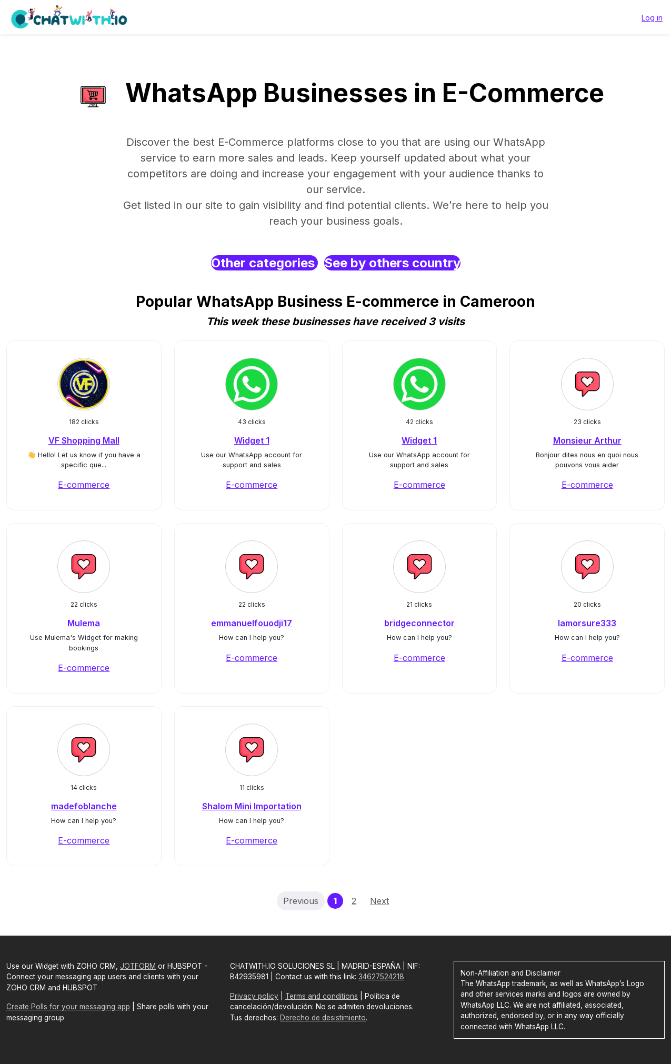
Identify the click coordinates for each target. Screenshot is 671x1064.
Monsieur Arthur (587, 440)
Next (379, 901)
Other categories (264, 262)
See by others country (392, 262)
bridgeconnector (419, 623)
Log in (652, 17)
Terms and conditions (321, 996)
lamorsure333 (587, 623)
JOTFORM (138, 966)
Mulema (83, 623)
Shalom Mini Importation (252, 806)
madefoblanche (84, 806)
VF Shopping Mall (83, 440)
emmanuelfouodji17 (251, 623)
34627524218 (381, 976)
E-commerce (83, 484)
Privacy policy (254, 996)
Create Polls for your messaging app (68, 1006)
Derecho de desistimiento (323, 1017)
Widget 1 (251, 440)
